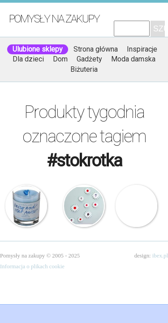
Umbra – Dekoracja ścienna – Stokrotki (84, 206)
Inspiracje (142, 49)
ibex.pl (160, 256)
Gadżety (89, 59)
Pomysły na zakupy (54, 19)
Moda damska (133, 59)
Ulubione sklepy (38, 49)
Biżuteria (84, 69)
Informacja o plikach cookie (32, 266)
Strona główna (95, 49)
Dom (60, 59)
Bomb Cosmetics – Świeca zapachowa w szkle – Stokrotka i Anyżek (26, 206)
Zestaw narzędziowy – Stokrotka (137, 206)
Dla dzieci (28, 59)
